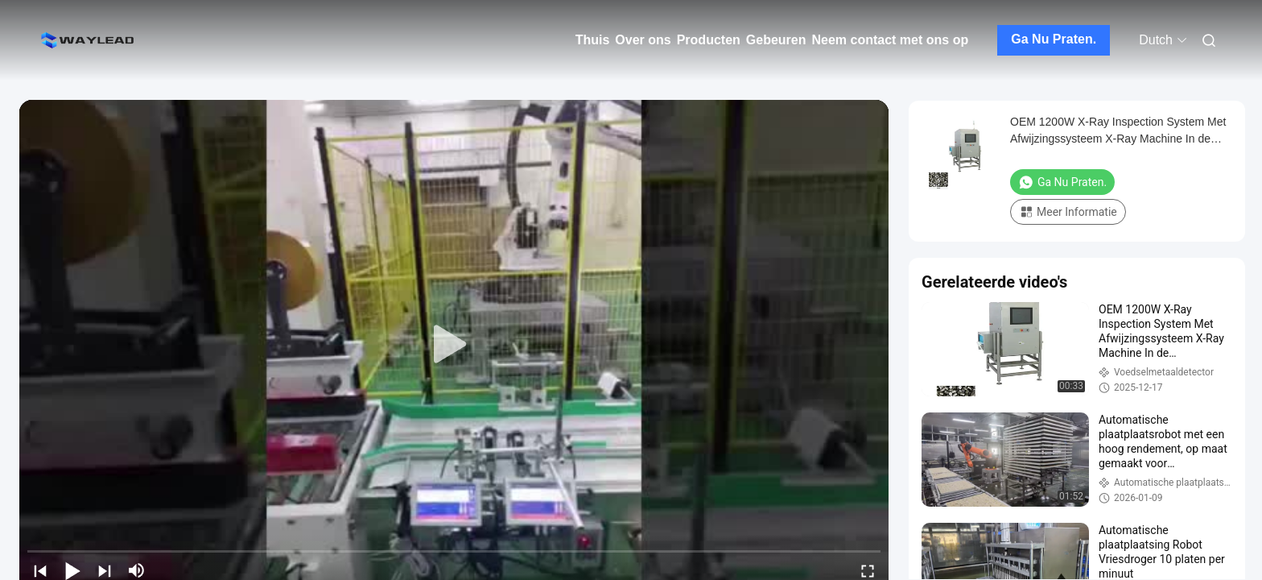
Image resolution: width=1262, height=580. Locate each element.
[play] (454, 345)
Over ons (642, 40)
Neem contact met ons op (890, 40)
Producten (708, 40)
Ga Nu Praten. (1053, 39)
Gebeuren (776, 40)
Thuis (592, 40)
